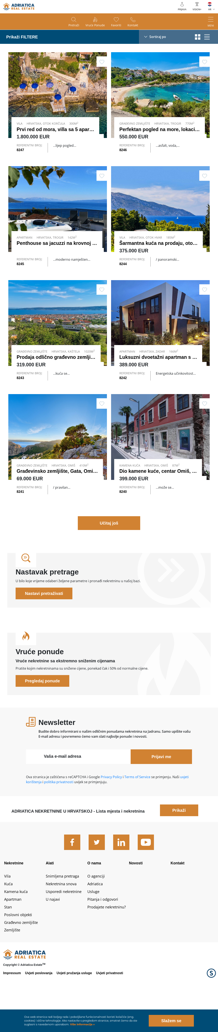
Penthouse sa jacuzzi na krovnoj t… (58, 252)
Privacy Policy (111, 812)
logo (18, 6)
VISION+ (197, 9)
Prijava (182, 9)
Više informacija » (82, 1024)
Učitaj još (109, 558)
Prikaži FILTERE (22, 37)
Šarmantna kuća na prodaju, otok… (159, 252)
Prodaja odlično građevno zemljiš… (57, 375)
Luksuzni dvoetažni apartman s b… (159, 375)
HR (209, 9)
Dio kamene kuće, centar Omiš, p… (159, 497)
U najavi (53, 934)
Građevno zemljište (21, 957)
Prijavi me (161, 792)
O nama (94, 899)
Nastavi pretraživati (44, 629)
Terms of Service (137, 812)
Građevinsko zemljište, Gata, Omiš (56, 497)
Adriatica (95, 919)
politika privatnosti (58, 817)
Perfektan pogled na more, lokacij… (160, 129)
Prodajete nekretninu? (106, 942)
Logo (211, 1008)
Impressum (12, 1008)
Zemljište (12, 965)
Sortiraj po (157, 36)
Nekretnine (14, 899)
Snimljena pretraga (62, 911)
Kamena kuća (16, 927)
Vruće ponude (95, 25)
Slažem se (171, 1020)
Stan (8, 942)
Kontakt (133, 25)
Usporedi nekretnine (64, 927)
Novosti (136, 899)
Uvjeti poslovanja (38, 1008)
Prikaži (179, 846)
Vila (7, 911)
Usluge (93, 927)
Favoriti (116, 25)
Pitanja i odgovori (102, 934)
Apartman (12, 934)
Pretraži (73, 25)
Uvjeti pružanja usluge (74, 1008)
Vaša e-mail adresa (62, 791)
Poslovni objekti (18, 949)
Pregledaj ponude (42, 716)
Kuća (8, 919)
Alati (50, 899)
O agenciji (96, 911)
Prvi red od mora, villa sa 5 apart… (56, 129)
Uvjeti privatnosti (109, 1008)
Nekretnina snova (61, 919)
